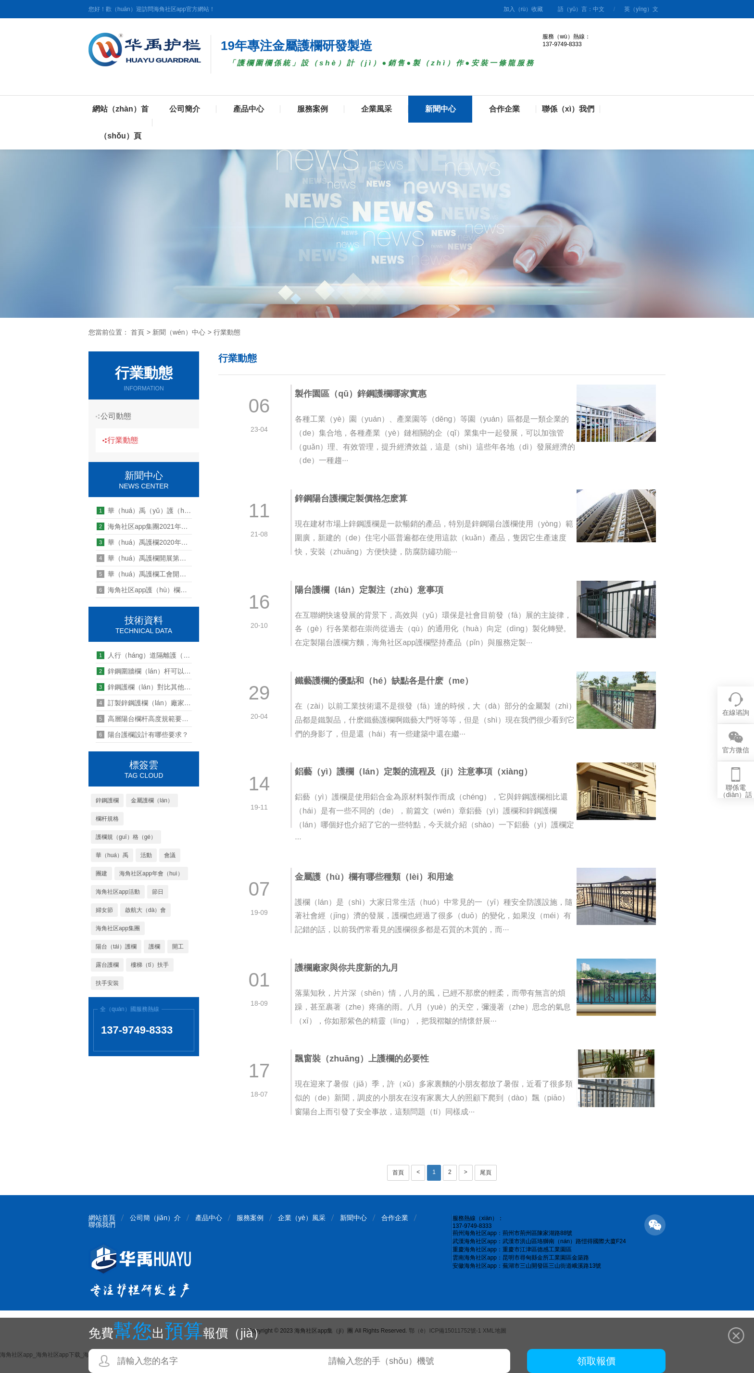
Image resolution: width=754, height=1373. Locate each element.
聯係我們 (101, 1238)
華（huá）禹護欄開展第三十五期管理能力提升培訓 (144, 558)
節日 (157, 891)
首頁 (137, 332)
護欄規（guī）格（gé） (126, 837)
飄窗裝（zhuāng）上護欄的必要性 (367, 1072)
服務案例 (312, 109)
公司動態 (119, 416)
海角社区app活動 (118, 891)
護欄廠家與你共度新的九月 (352, 981)
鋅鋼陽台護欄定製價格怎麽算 (356, 498)
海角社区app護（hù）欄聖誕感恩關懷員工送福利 (144, 590)
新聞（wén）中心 (178, 332)
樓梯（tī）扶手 (150, 964)
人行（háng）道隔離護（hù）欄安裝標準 (144, 655)
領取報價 (596, 1361)
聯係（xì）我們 (568, 109)
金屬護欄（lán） (152, 800)
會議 (170, 855)
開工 (178, 946)
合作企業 (504, 109)
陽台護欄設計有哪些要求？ (142, 734)
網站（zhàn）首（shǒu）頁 (120, 122)
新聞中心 (440, 109)
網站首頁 (101, 1232)
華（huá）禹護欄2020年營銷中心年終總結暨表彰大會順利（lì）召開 (144, 542)
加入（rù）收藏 (523, 9)
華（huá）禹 (112, 855)
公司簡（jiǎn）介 (155, 1232)
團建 (101, 873)
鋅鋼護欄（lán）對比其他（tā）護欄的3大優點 (144, 687)
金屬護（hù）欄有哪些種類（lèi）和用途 (379, 890)
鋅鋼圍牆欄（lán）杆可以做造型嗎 (144, 671)
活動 (146, 855)
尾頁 (485, 1186)
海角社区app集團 (118, 928)
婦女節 (104, 910)
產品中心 (248, 109)
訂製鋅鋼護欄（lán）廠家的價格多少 (144, 703)
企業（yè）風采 (302, 1232)
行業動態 (227, 332)
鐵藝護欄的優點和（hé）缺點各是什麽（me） (389, 694)
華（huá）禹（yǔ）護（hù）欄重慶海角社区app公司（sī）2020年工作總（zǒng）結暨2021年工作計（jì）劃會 (144, 510)
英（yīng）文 (641, 9)
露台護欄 (107, 964)
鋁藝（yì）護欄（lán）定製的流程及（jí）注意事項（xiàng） (419, 785)
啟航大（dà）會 (145, 910)
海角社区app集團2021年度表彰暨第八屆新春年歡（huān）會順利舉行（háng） (144, 526)
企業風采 (376, 109)
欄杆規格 (107, 818)
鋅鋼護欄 (107, 800)
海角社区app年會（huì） (151, 873)
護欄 (154, 946)
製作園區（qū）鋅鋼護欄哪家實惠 (366, 394)
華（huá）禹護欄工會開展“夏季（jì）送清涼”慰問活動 (144, 574)
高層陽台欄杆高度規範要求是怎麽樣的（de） (144, 719)
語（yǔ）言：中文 (581, 9)
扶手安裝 (107, 983)
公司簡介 (184, 109)
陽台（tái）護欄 (116, 946)
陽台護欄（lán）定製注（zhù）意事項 (374, 590)
